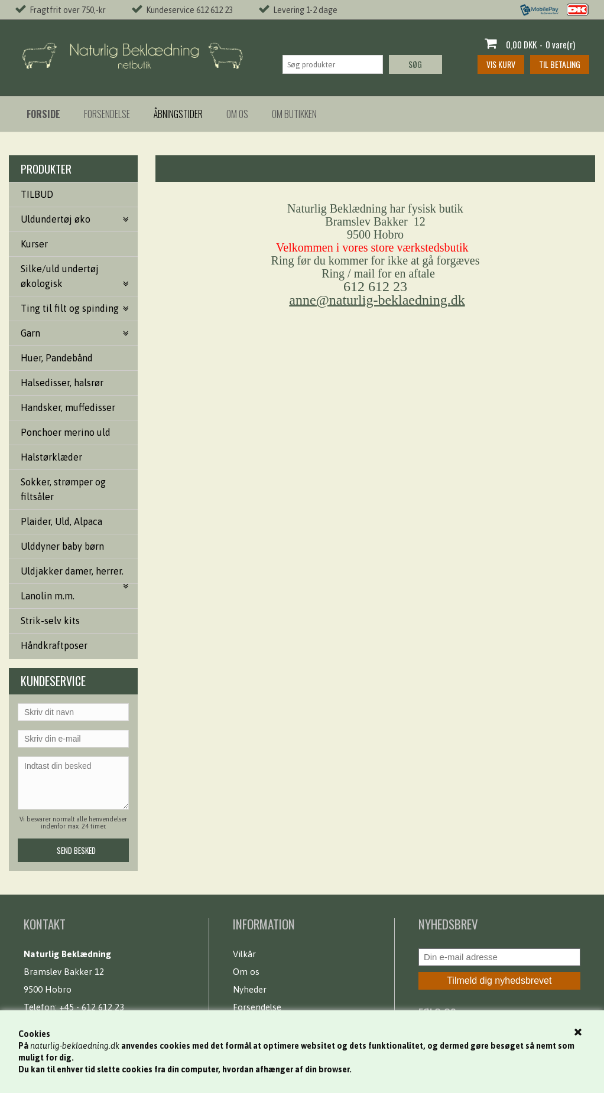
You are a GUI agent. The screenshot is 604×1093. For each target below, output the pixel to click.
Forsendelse (107, 114)
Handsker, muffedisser (68, 407)
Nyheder (250, 989)
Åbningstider (178, 114)
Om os (237, 114)
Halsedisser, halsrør (62, 382)
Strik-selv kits (50, 620)
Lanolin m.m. (47, 595)
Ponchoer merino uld (66, 432)
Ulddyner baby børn (62, 546)
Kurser (34, 244)
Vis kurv (500, 64)
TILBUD (37, 194)
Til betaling (559, 64)
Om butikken (294, 114)
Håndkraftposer (54, 645)
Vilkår (244, 954)
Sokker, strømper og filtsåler (63, 489)
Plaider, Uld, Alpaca (61, 521)
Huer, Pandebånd (57, 358)
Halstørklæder (51, 457)
